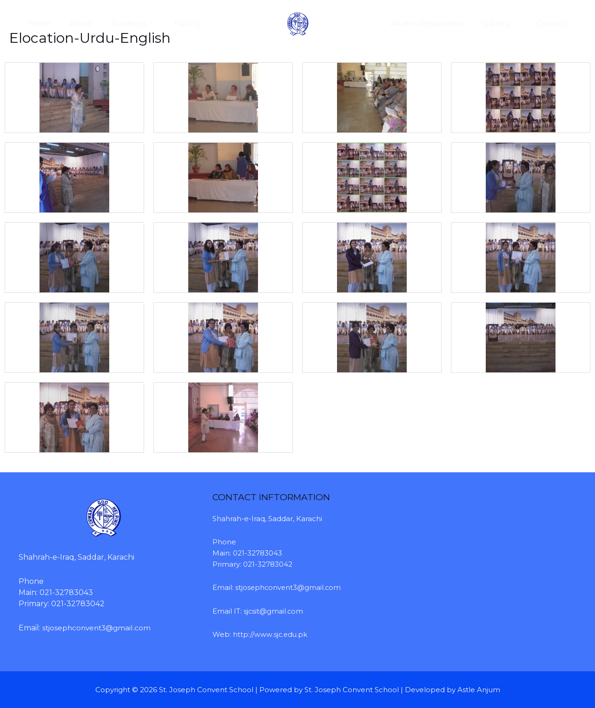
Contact (554, 23)
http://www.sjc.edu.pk (270, 634)
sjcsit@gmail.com (274, 610)
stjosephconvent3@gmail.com (98, 627)
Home (37, 23)
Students (119, 23)
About (75, 23)
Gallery (501, 23)
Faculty (175, 23)
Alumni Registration (436, 23)
